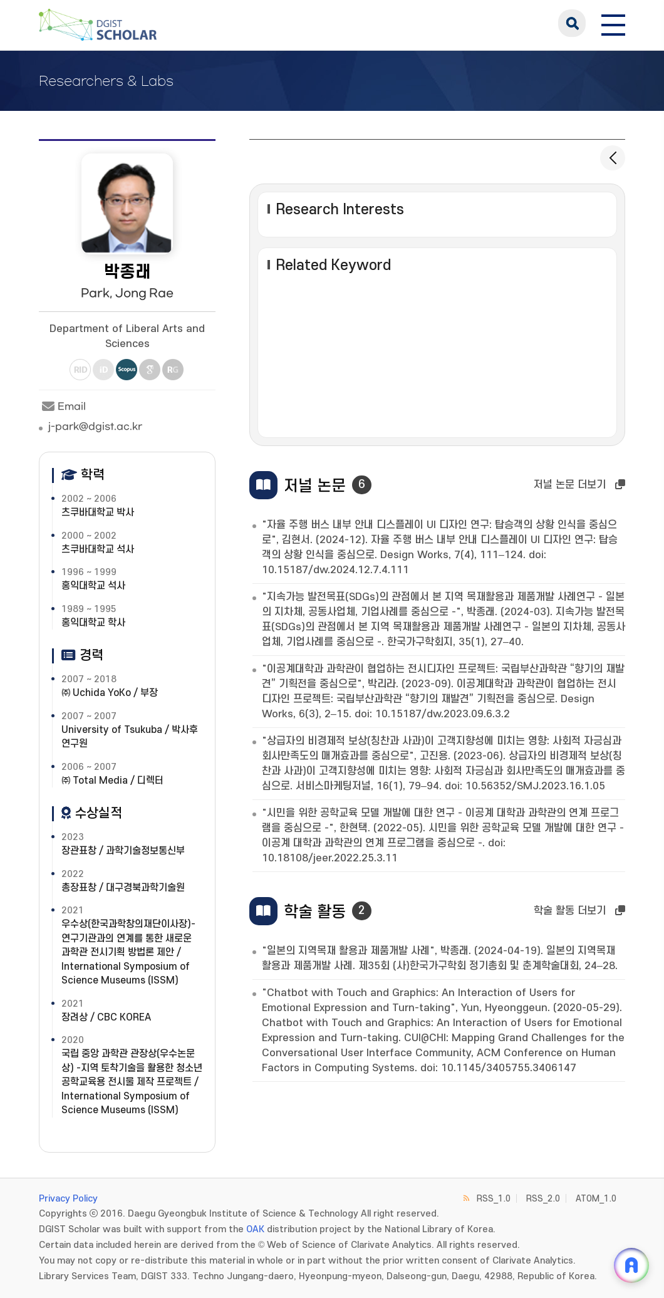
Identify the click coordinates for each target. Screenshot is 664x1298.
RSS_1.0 (494, 1198)
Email (62, 406)
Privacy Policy (68, 1198)
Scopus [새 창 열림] (126, 369)
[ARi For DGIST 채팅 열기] (631, 1265)
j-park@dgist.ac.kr (95, 426)
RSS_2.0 (543, 1198)
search (572, 23)
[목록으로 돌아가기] (612, 157)
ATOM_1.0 (596, 1198)
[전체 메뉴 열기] (613, 23)
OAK (255, 1229)
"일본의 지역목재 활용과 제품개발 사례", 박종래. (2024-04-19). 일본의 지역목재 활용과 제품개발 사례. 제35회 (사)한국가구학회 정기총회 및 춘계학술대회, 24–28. (440, 958)
